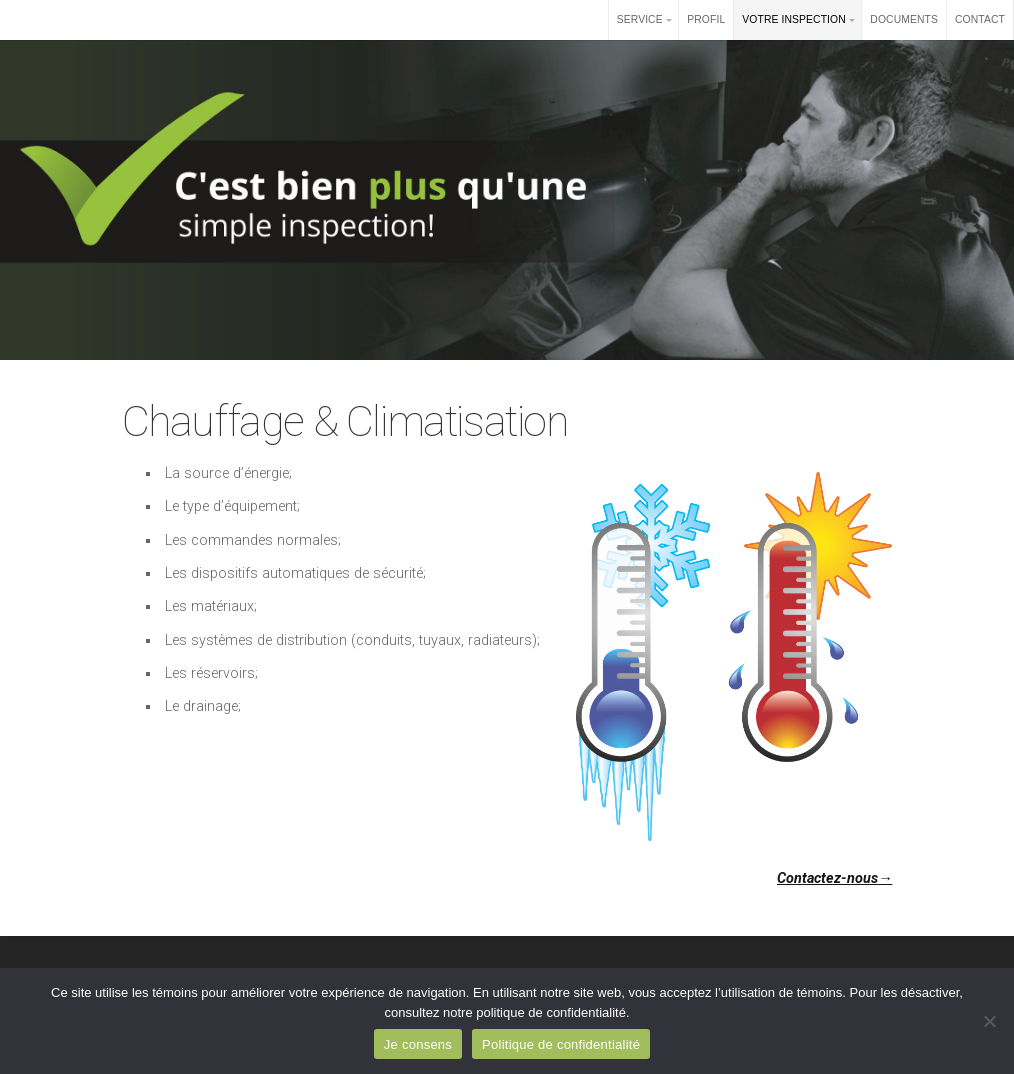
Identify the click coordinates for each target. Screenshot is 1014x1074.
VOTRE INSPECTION (793, 19)
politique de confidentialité (551, 1012)
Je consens (418, 1044)
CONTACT (980, 19)
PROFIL (706, 19)
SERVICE (640, 19)
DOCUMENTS (904, 19)
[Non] (989, 1021)
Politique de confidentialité (561, 1044)
